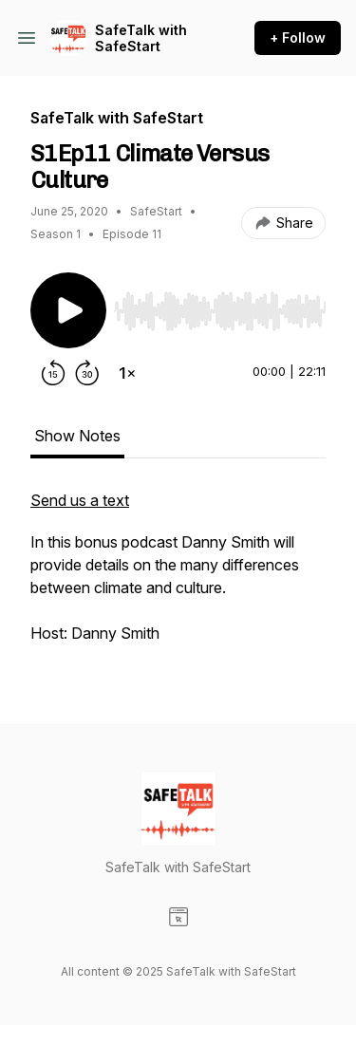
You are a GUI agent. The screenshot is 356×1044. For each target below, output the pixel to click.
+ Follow (298, 37)
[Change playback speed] (127, 373)
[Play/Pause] (68, 310)
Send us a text (79, 500)
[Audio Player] (220, 305)
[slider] (220, 311)
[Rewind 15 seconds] (53, 373)
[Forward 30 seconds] (87, 373)
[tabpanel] (178, 576)
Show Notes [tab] (77, 435)
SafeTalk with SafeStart (141, 38)
